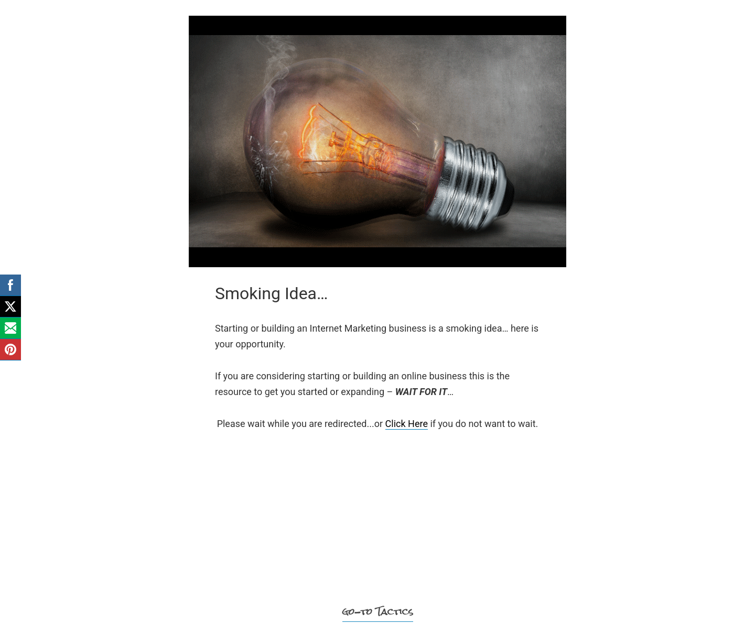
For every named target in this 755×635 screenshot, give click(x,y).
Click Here (406, 423)
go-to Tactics (377, 611)
